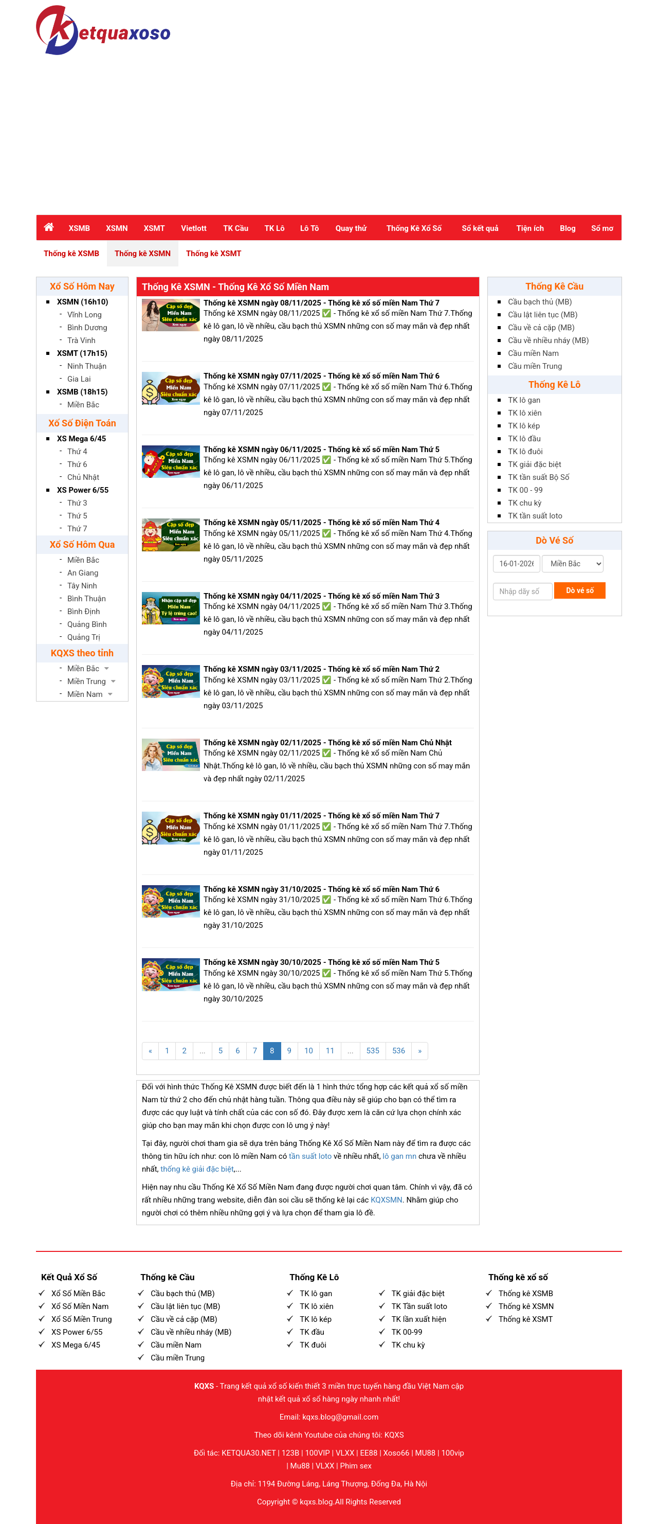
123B (291, 1453)
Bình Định (83, 611)
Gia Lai (79, 379)
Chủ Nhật (83, 477)
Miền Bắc (83, 404)
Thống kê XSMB (71, 253)
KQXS (204, 1386)
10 (308, 1050)
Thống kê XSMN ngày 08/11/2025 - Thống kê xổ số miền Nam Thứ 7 (322, 303)
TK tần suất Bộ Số (539, 477)
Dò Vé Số (554, 540)
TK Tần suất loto (419, 1306)
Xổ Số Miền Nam (79, 1306)
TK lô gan (524, 400)
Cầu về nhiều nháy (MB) (548, 340)
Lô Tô (309, 228)
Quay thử (351, 228)
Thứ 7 (77, 528)
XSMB (79, 228)
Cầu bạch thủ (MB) (540, 302)
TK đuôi (313, 1345)
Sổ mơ (602, 228)
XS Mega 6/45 (81, 438)
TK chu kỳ (525, 503)
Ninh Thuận (86, 366)
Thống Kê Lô (554, 384)
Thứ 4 (77, 451)
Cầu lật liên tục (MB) (543, 314)
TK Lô (275, 228)
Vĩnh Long (84, 314)
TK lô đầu (524, 438)
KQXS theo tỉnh (82, 653)
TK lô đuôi (525, 451)
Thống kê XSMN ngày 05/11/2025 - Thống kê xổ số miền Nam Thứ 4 (322, 522)
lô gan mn (399, 1156)
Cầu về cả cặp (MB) (541, 327)
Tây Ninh (82, 585)
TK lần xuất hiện (419, 1319)
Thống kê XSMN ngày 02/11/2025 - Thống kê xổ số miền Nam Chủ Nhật (328, 742)
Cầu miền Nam (533, 353)
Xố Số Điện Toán (82, 423)
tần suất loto (310, 1156)
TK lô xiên (525, 413)
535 (373, 1050)
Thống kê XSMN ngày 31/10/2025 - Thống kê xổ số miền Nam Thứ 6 (322, 889)
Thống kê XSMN (143, 253)
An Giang (83, 573)
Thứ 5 (77, 516)
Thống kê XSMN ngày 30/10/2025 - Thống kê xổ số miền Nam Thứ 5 (322, 962)
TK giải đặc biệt (534, 464)
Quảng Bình (87, 624)
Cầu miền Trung (535, 366)
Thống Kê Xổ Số (414, 228)
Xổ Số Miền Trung (81, 1319)
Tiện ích (530, 228)
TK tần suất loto (535, 516)
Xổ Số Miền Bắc (78, 1293)
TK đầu (312, 1332)
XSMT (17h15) (82, 353)
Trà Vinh (81, 340)
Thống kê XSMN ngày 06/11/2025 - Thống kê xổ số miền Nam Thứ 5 (322, 449)
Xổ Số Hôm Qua (82, 544)
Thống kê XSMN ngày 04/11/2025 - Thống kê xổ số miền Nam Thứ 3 (322, 596)
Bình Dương (87, 327)
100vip (452, 1453)
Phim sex (355, 1466)
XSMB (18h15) (82, 392)
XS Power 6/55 (82, 490)
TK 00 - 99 (525, 490)
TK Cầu (235, 228)
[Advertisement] (329, 132)
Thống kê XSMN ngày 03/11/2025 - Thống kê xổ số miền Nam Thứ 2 (322, 669)
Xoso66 (396, 1453)
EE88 (369, 1453)
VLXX (345, 1453)
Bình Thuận (86, 598)
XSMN (116, 228)
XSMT (154, 228)
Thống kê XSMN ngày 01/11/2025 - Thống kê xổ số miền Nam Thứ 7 (322, 815)
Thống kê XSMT (214, 253)
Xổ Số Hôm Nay (82, 286)
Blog (568, 228)
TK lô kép (524, 426)
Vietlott (194, 228)
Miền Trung (86, 681)
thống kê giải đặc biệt (197, 1169)
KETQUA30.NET (249, 1453)
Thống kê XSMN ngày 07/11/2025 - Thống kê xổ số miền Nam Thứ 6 (322, 376)
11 (330, 1050)
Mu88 (300, 1466)
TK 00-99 (407, 1332)
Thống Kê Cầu (554, 286)
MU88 (425, 1453)
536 (398, 1050)
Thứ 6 (77, 464)
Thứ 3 (77, 503)
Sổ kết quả (480, 228)
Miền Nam (85, 694)
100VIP (317, 1453)
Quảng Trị (83, 637)
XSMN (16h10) (82, 302)
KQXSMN (387, 1200)
